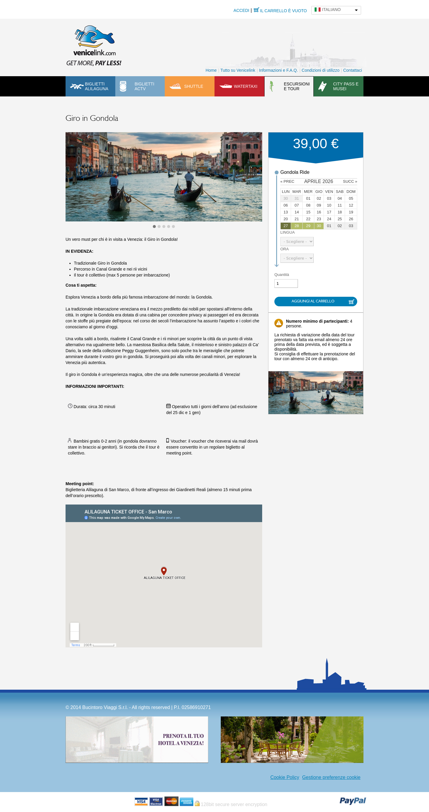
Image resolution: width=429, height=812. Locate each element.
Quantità (281, 274)
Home (211, 70)
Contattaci (352, 70)
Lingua (287, 232)
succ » (350, 181)
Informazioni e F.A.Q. (278, 70)
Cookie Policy (284, 777)
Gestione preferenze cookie (331, 777)
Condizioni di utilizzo (321, 70)
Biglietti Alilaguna (96, 86)
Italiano (331, 9)
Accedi (241, 10)
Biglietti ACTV (144, 86)
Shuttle (193, 86)
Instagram (264, 777)
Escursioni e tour (297, 86)
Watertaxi (245, 86)
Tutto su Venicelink (237, 70)
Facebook (255, 777)
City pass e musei (345, 86)
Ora (284, 249)
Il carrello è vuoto (283, 10)
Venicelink (94, 44)
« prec (287, 181)
